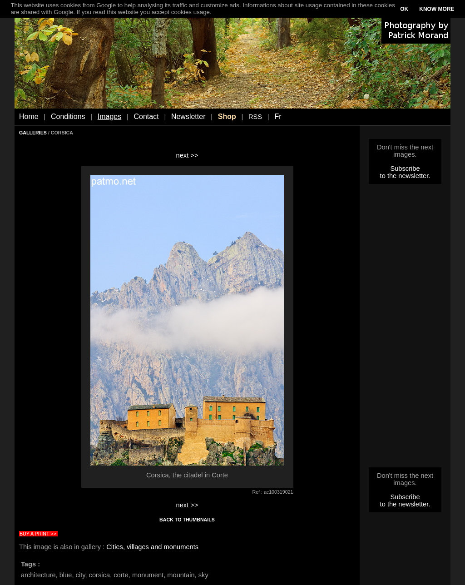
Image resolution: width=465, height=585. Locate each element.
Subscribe (405, 168)
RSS (255, 116)
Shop (227, 116)
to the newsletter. (405, 175)
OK (404, 9)
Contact (146, 116)
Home (29, 116)
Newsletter (188, 116)
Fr (277, 116)
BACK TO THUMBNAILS (187, 519)
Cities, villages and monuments (152, 546)
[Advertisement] (405, 328)
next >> (187, 155)
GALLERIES (33, 132)
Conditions (68, 116)
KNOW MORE (436, 9)
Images (109, 116)
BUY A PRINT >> (38, 533)
